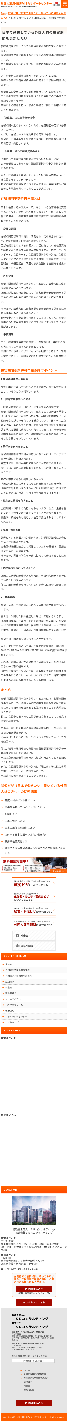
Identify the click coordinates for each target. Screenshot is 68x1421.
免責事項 (9, 1010)
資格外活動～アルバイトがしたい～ (25, 807)
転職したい (11, 814)
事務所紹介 (27, 946)
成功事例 (9, 981)
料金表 (24, 935)
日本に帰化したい (15, 821)
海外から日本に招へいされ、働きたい (26, 834)
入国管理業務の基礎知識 (17, 970)
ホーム (8, 964)
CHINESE (56, 5)
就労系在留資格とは (16, 841)
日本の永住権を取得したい (20, 827)
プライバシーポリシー (16, 1016)
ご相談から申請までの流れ (18, 975)
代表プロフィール (14, 1005)
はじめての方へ (13, 999)
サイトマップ (12, 1022)
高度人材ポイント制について (21, 800)
